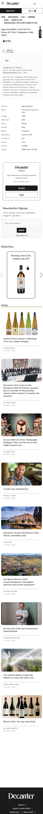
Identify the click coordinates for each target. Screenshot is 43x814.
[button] (8, 51)
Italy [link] (23, 17)
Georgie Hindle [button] (9, 403)
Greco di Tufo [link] (17, 20)
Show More (21, 236)
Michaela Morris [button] (10, 591)
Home (3, 17)
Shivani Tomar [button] (9, 452)
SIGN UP (21, 230)
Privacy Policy (28, 812)
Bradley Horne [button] (9, 496)
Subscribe (10, 10)
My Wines (6, 41)
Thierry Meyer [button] (9, 348)
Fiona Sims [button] (7, 542)
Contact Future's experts (21, 808)
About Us (21, 805)
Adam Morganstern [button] (11, 638)
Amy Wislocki (17, 68)
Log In (21, 194)
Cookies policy (15, 812)
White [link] (6, 20)
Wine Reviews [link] (13, 17)
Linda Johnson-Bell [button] (11, 684)
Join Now (21, 188)
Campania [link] (31, 17)
